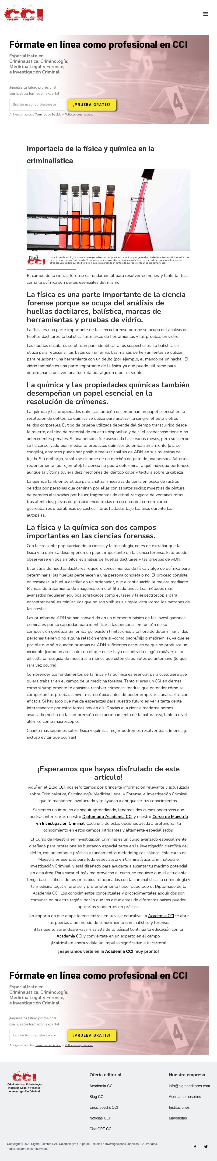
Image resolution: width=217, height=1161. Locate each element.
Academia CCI (161, 916)
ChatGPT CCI (101, 1129)
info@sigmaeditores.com (189, 1086)
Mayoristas (178, 1118)
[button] (205, 14)
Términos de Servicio (48, 114)
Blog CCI (57, 787)
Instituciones (179, 1107)
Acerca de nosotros (185, 1097)
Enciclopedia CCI (104, 1107)
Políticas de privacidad (79, 114)
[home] (24, 14)
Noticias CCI (100, 1118)
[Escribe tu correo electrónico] (37, 105)
